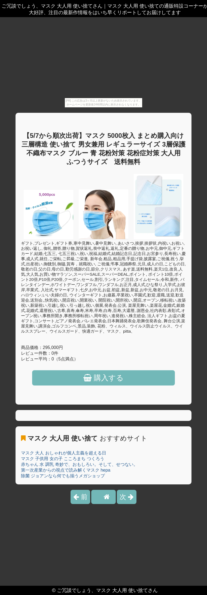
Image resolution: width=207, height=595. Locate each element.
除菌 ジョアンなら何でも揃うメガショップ (63, 475)
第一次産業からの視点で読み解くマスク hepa (65, 470)
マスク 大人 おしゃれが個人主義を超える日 (63, 453)
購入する (103, 378)
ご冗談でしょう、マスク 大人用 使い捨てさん (107, 590)
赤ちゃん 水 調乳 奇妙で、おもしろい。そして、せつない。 (79, 464)
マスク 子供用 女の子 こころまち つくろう (62, 458)
